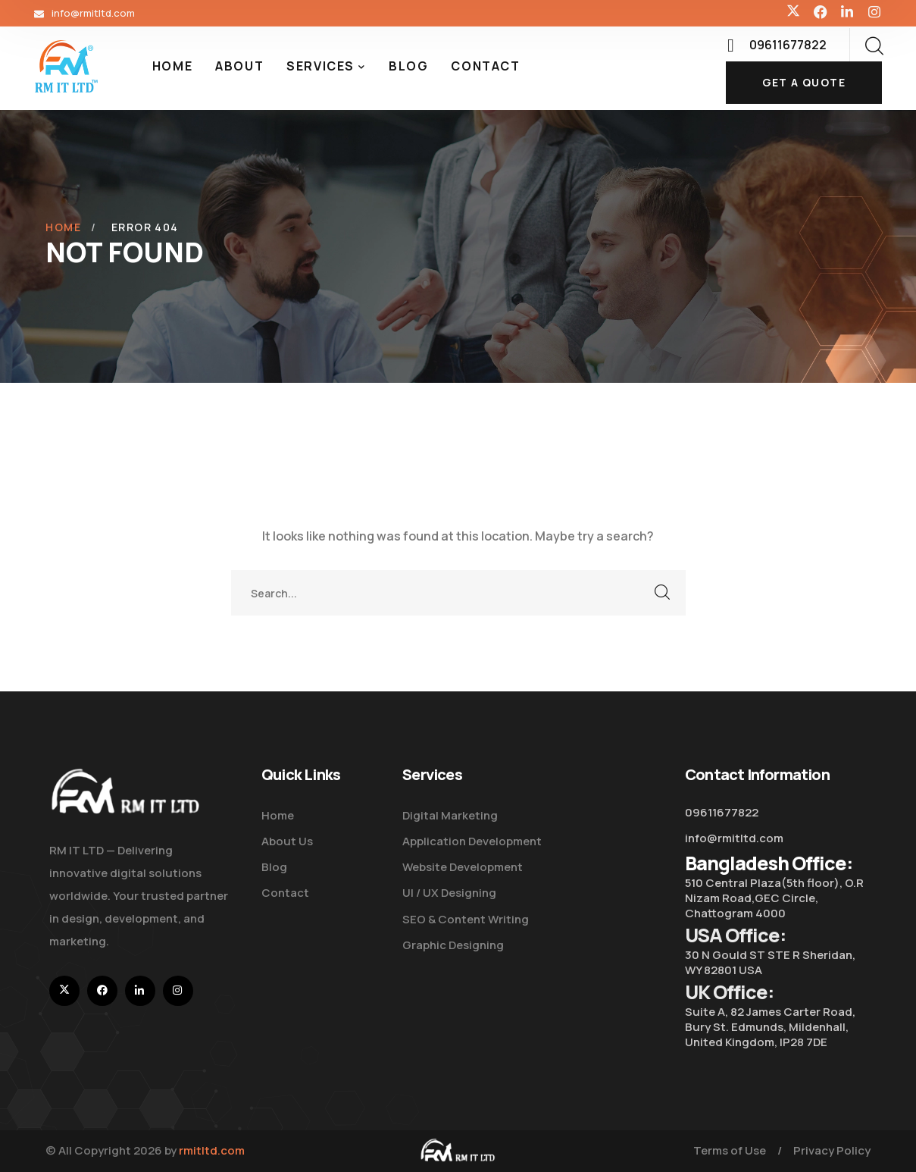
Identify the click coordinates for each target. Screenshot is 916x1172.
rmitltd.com (212, 1150)
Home (63, 227)
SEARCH (663, 592)
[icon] (793, 13)
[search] (873, 46)
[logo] (66, 65)
